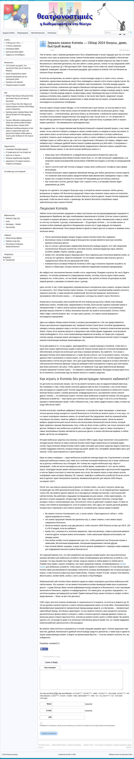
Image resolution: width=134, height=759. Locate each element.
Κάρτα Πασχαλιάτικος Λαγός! (16, 74)
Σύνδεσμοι (52, 33)
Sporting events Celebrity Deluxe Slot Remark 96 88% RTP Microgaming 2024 (19, 114)
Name (49, 704)
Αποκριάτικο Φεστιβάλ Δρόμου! (17, 149)
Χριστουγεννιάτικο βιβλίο (14, 52)
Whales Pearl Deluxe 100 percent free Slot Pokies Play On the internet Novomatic (19, 98)
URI (49, 717)
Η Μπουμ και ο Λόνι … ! (14, 43)
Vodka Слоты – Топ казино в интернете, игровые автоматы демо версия (108, 746)
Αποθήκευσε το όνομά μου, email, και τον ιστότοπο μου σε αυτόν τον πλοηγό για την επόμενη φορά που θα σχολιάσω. (77, 725)
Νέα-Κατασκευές (38, 33)
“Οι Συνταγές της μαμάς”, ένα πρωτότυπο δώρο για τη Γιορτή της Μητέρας (18, 68)
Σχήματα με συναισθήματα (15, 55)
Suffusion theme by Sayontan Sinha (120, 754)
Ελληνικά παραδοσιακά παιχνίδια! (18, 158)
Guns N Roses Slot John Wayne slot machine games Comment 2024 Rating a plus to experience (20, 106)
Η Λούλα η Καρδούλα (13, 46)
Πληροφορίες (22, 33)
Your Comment (49, 668)
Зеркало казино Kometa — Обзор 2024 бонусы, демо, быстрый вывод (87, 44)
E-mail (48, 711)
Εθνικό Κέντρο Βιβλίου (14, 238)
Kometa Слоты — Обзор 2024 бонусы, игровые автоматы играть (60, 746)
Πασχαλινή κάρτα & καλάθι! (15, 85)
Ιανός (8, 221)
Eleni (51, 656)
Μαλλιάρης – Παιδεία (13, 224)
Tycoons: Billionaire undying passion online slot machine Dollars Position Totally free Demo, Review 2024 (19, 122)
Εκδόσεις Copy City (13, 218)
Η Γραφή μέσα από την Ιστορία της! (18, 152)
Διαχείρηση (7, 257)
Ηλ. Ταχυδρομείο (9, 260)
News (52, 50)
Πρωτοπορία (10, 227)
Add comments (124, 50)
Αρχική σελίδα (8, 33)
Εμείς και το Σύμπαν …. (14, 155)
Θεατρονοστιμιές (12, 754)
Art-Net (68, 754)
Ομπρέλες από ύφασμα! (14, 82)
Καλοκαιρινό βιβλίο (12, 49)
